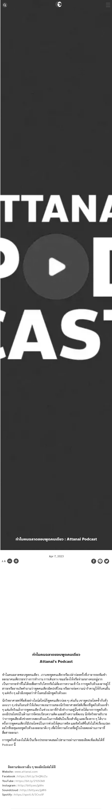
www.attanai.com (26, 771)
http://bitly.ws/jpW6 (33, 790)
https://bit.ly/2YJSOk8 (30, 781)
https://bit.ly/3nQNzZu (32, 776)
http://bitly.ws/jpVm (31, 785)
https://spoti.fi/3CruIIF (29, 794)
